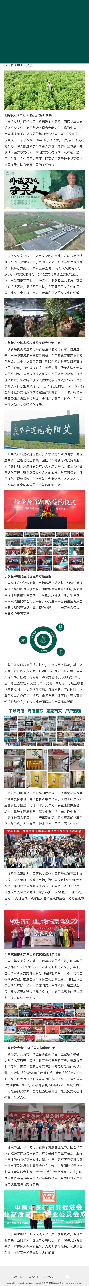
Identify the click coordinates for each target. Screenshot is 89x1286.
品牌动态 (49, 1277)
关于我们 (17, 1277)
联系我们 (33, 1277)
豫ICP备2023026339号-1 (52, 1283)
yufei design (77, 1283)
